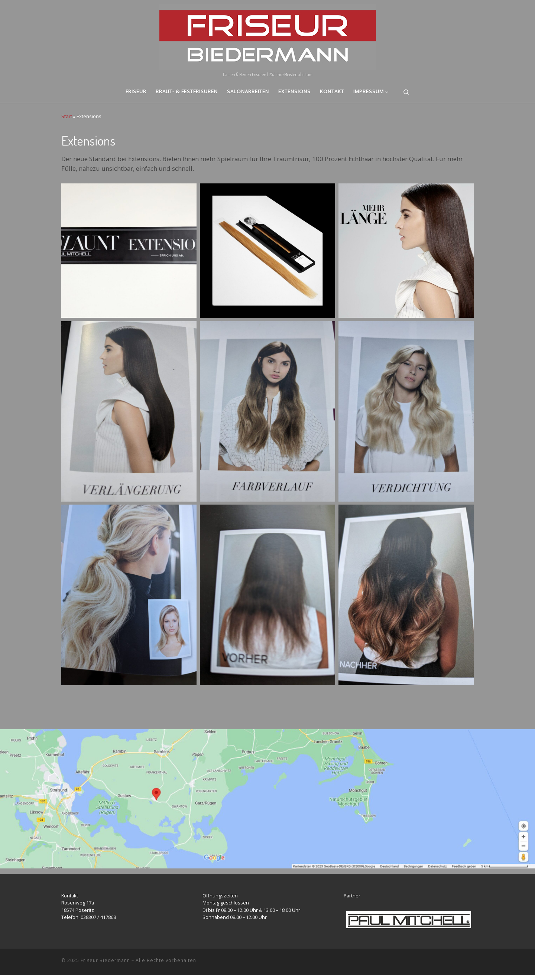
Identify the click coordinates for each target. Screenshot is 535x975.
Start (66, 116)
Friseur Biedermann (105, 960)
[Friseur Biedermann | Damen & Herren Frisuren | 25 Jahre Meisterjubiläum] (267, 34)
